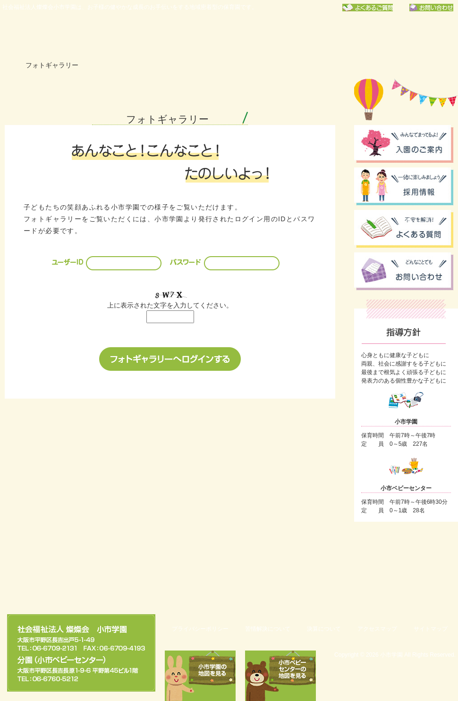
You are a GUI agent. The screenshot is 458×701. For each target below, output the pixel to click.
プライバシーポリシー (200, 629)
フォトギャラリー (419, 35)
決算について (324, 629)
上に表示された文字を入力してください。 (170, 305)
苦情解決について (267, 629)
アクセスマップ (377, 629)
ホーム (9, 65)
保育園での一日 (271, 35)
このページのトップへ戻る (408, 581)
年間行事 (198, 35)
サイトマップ (431, 629)
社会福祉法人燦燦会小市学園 (44, 35)
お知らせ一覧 (345, 35)
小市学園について (124, 35)
